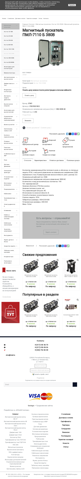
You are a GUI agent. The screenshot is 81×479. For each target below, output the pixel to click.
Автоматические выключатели (9, 78)
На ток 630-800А (9, 62)
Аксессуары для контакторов (9, 67)
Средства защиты (9, 246)
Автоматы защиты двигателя (7, 97)
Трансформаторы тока (9, 199)
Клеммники (7, 210)
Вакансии (65, 432)
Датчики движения (7, 165)
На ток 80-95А (8, 44)
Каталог (15, 414)
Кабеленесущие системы (40, 450)
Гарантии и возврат (32, 18)
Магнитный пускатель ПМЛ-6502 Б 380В (31, 275)
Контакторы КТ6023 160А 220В (71, 315)
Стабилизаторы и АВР (9, 154)
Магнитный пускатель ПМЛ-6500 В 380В (51, 275)
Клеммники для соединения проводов (40, 447)
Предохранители (9, 189)
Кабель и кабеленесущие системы (9, 216)
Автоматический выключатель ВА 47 (15, 418)
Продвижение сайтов (44, 406)
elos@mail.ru (10, 355)
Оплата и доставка (57, 160)
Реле (5, 160)
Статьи (40, 18)
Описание (27, 160)
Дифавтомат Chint (15, 435)
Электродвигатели (9, 205)
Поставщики (66, 436)
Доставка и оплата (20, 18)
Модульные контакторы (8, 90)
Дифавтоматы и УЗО (9, 84)
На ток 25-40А (8, 36)
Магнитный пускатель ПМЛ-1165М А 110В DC (71, 275)
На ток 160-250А (39, 83)
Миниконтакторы (9, 73)
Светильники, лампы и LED (8, 129)
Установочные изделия (8, 177)
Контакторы (15, 454)
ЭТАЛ (24, 75)
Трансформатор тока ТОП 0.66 (15, 440)
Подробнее (26, 115)
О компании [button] (11, 18)
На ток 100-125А (9, 49)
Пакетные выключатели (8, 148)
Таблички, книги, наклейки (9, 251)
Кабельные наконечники (8, 224)
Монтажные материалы (8, 184)
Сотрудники (65, 429)
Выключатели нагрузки (8, 105)
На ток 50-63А (8, 40)
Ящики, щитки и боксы (9, 240)
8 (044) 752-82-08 (41, 350)
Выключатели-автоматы (15, 449)
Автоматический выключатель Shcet (15, 429)
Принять (72, 5)
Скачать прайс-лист (40, 374)
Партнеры (66, 425)
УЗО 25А (15, 445)
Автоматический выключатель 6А (15, 421)
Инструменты (8, 235)
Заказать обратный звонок (40, 370)
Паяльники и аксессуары (8, 262)
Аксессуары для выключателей (9, 111)
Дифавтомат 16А (15, 432)
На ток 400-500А (9, 58)
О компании (65, 414)
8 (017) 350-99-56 (41, 347)
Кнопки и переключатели (9, 136)
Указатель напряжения (8, 230)
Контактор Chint (15, 437)
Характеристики (40, 160)
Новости (66, 443)
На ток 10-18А (8, 31)
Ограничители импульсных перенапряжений (9, 118)
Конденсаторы (8, 256)
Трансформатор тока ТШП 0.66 (15, 442)
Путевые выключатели (8, 142)
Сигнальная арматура (7, 171)
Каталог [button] (4, 18)
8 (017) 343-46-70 (41, 345)
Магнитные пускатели (39, 81)
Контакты (46, 18)
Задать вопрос (51, 232)
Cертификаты (66, 421)
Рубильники (7, 193)
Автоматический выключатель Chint (15, 424)
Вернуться (28, 246)
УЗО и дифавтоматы (15, 452)
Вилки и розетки (9, 124)
